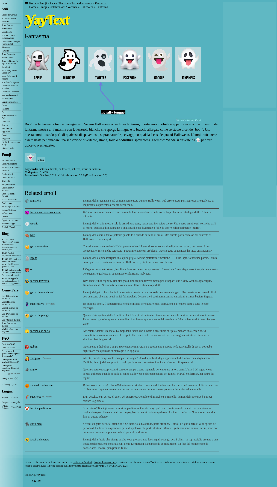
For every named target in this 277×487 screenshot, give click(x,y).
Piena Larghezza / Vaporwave (9, 71)
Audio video (7, 203)
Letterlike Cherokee (10, 91)
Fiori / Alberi (7, 174)
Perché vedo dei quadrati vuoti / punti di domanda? (11, 353)
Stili (5, 9)
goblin (33, 346)
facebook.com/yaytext (105, 462)
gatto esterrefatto (39, 246)
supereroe (35, 396)
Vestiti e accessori (9, 199)
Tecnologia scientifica (11, 206)
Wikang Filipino (5, 407)
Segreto (5, 125)
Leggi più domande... (14, 374)
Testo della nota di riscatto (9, 77)
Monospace (6, 28)
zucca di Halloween (41, 385)
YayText (36, 480)
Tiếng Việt (16, 407)
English (5, 397)
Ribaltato (6, 47)
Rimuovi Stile (8, 148)
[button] (26, 4)
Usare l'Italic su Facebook (8, 303)
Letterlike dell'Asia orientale (10, 86)
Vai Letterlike (7, 98)
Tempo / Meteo (8, 184)
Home (4, 3)
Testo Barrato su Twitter (9, 324)
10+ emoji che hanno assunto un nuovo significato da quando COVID (11, 263)
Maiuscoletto (7, 57)
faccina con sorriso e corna (45, 212)
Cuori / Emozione (9, 164)
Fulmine (5, 109)
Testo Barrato (7, 25)
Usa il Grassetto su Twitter (10, 315)
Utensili (5, 216)
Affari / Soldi (7, 213)
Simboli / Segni (8, 227)
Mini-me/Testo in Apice (9, 116)
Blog (5, 234)
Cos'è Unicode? (8, 347)
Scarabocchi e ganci (10, 82)
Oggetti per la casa (10, 220)
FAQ (5, 338)
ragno (33, 369)
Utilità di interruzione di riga (11, 143)
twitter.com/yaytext (82, 462)
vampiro (35, 358)
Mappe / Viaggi (8, 223)
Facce (4, 112)
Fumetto (5, 51)
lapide (33, 257)
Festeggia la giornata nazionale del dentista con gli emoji (11, 281)
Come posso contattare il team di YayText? (10, 368)
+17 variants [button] (50, 304)
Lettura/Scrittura (9, 210)
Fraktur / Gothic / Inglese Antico (9, 36)
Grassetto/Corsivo (9, 15)
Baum (4, 105)
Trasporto (6, 181)
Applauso (6, 131)
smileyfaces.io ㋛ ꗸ (10, 378)
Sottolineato (7, 32)
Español (14, 397)
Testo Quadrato (8, 54)
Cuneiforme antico (10, 102)
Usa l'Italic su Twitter (11, 320)
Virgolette (6, 138)
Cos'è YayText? (8, 344)
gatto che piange (39, 315)
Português (15, 402)
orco (32, 269)
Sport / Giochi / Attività (8, 195)
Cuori (4, 135)
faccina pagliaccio (40, 408)
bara (32, 234)
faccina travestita (39, 280)
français (5, 402)
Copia (41, 159)
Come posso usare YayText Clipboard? (10, 360)
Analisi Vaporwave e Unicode (11, 254)
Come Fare (10, 290)
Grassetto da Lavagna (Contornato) (11, 42)
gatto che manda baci (42, 292)
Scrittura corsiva (9, 18)
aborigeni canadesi (10, 95)
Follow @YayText (9, 384)
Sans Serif (6, 67)
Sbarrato (5, 21)
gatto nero (36, 423)
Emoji (6, 155)
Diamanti (6, 121)
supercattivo (37, 303)
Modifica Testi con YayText (10, 330)
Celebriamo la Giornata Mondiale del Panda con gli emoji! (11, 272)
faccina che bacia (40, 330)
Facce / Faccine (8, 160)
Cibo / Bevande (8, 177)
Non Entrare (7, 128)
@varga (100, 465)
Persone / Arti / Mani (11, 167)
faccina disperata (39, 439)
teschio (34, 223)
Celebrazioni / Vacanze (8, 189)
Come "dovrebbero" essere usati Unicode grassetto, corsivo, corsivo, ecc (10, 244)
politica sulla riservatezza (68, 465)
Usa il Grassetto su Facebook (10, 297)
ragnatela (35, 200)
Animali (5, 170)
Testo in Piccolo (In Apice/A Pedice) (10, 62)
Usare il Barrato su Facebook (10, 309)
